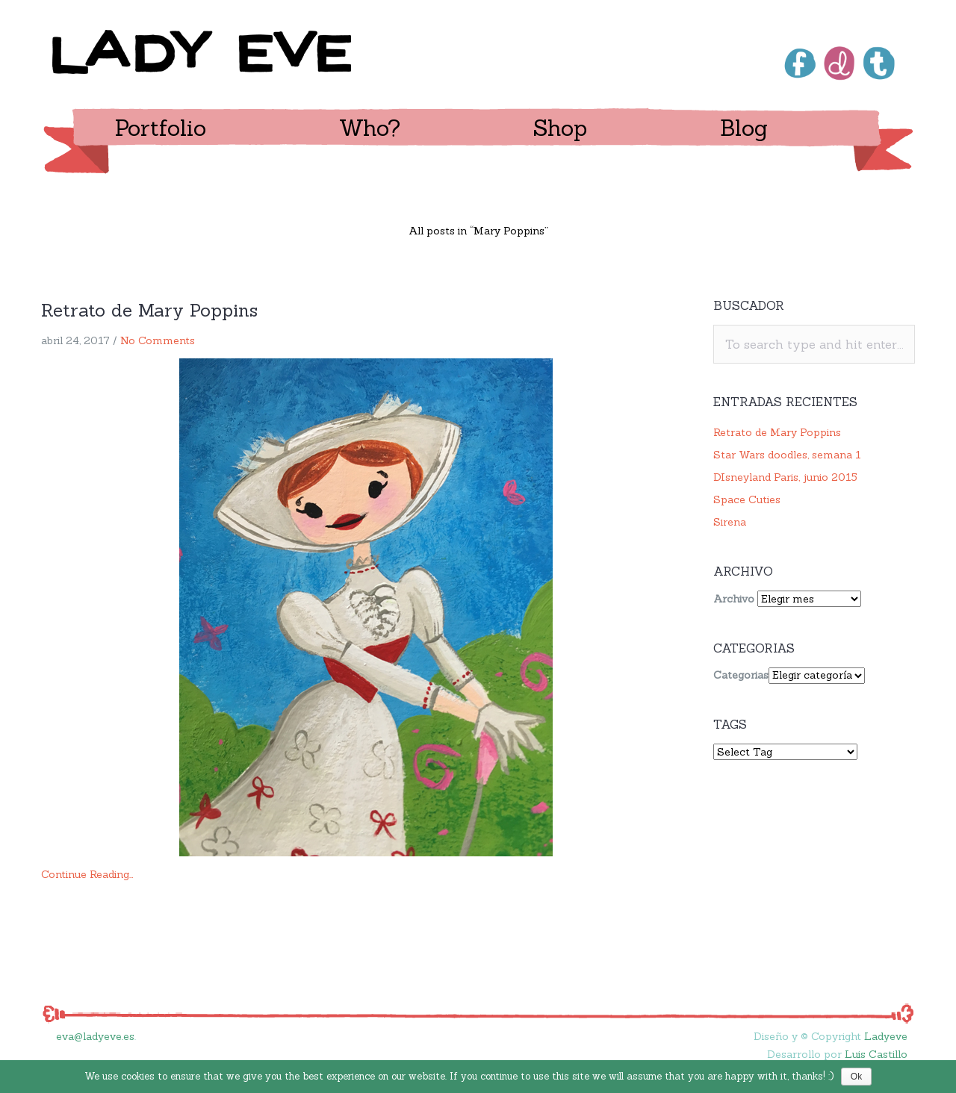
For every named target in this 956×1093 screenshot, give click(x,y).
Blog (744, 127)
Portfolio (160, 127)
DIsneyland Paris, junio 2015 (785, 477)
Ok (856, 1076)
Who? (369, 127)
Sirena (729, 522)
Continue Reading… (87, 874)
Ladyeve (885, 1036)
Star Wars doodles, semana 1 (787, 454)
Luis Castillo (876, 1054)
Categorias (741, 675)
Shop (560, 127)
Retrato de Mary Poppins (149, 310)
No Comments (157, 340)
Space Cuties (746, 499)
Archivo (733, 598)
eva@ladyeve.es (95, 1036)
